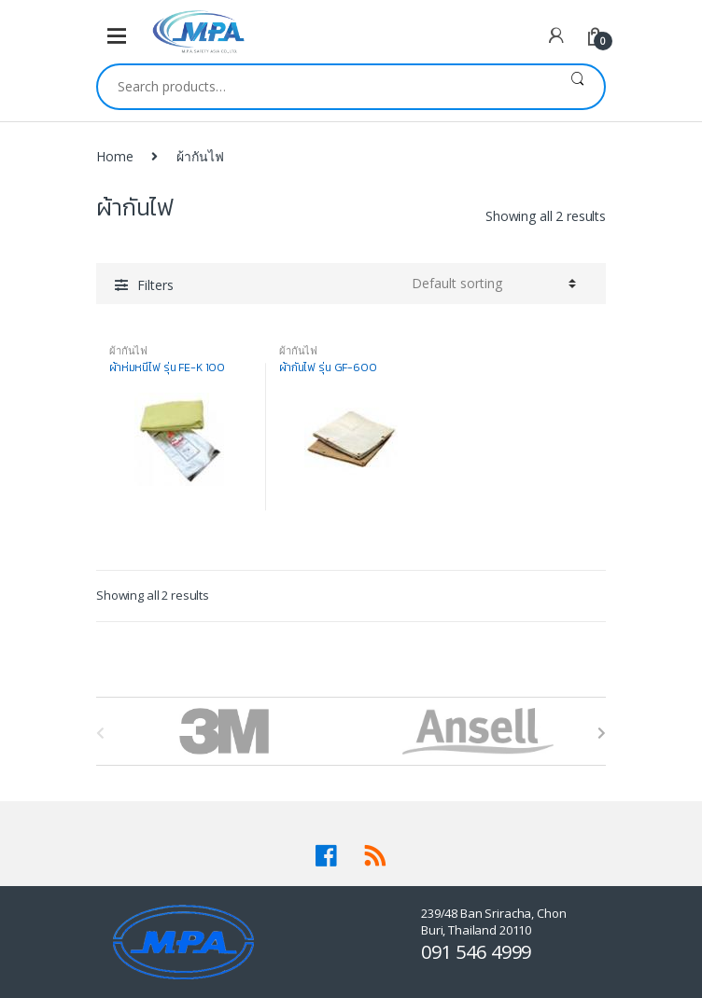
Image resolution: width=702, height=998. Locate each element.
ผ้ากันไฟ (128, 350)
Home (114, 156)
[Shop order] (493, 283)
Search (577, 86)
